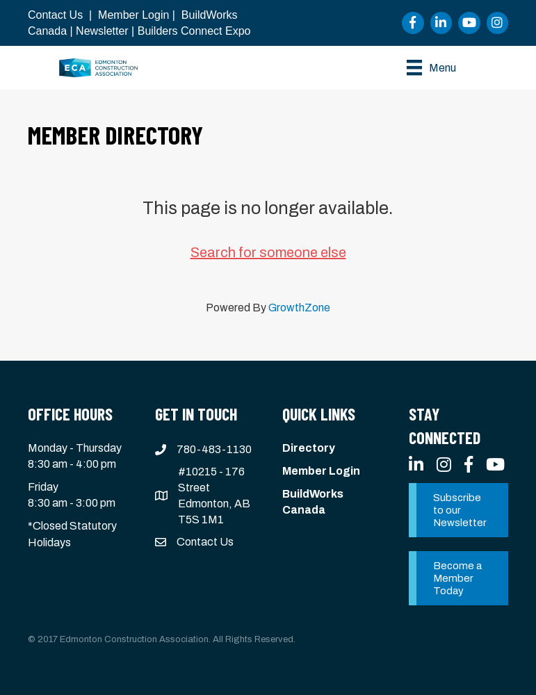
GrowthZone (299, 307)
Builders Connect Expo (194, 31)
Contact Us (55, 15)
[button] (458, 510)
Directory (308, 448)
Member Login (133, 15)
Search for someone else (268, 252)
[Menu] (431, 67)
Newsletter (102, 31)
